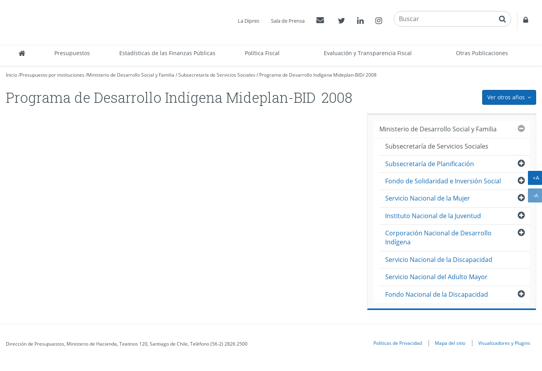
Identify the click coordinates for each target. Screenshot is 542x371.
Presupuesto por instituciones (52, 75)
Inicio (11, 75)
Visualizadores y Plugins (504, 343)
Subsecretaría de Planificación (429, 164)
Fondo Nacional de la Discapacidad (436, 294)
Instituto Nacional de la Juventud (433, 215)
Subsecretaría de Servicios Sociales (216, 75)
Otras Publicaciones (482, 53)
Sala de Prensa (288, 20)
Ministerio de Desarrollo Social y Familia (130, 75)
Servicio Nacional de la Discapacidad (438, 259)
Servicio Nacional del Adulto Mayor (436, 276)
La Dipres (248, 20)
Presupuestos (72, 53)
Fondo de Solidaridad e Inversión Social (443, 181)
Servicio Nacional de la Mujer (427, 198)
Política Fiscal (262, 53)
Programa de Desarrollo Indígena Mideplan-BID (311, 75)
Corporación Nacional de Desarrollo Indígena (438, 237)
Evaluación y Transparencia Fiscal (368, 53)
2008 (371, 75)
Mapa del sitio (450, 343)
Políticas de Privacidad (397, 343)
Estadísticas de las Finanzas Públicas (167, 53)
